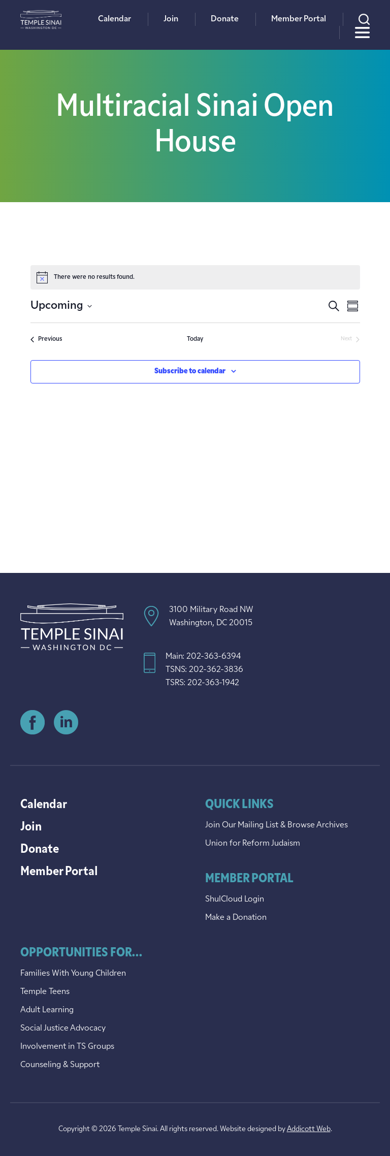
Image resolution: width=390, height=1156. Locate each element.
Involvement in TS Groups (67, 1047)
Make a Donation (236, 918)
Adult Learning (47, 1010)
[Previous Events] (46, 339)
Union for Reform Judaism (252, 844)
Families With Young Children (73, 974)
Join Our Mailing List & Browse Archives (276, 825)
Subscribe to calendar (189, 371)
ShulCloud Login (234, 899)
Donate (225, 19)
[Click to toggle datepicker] (61, 306)
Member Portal (298, 19)
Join (171, 19)
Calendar (114, 19)
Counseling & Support (60, 1065)
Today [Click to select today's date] (195, 339)
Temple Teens (45, 992)
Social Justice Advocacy (63, 1028)
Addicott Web (309, 1129)
